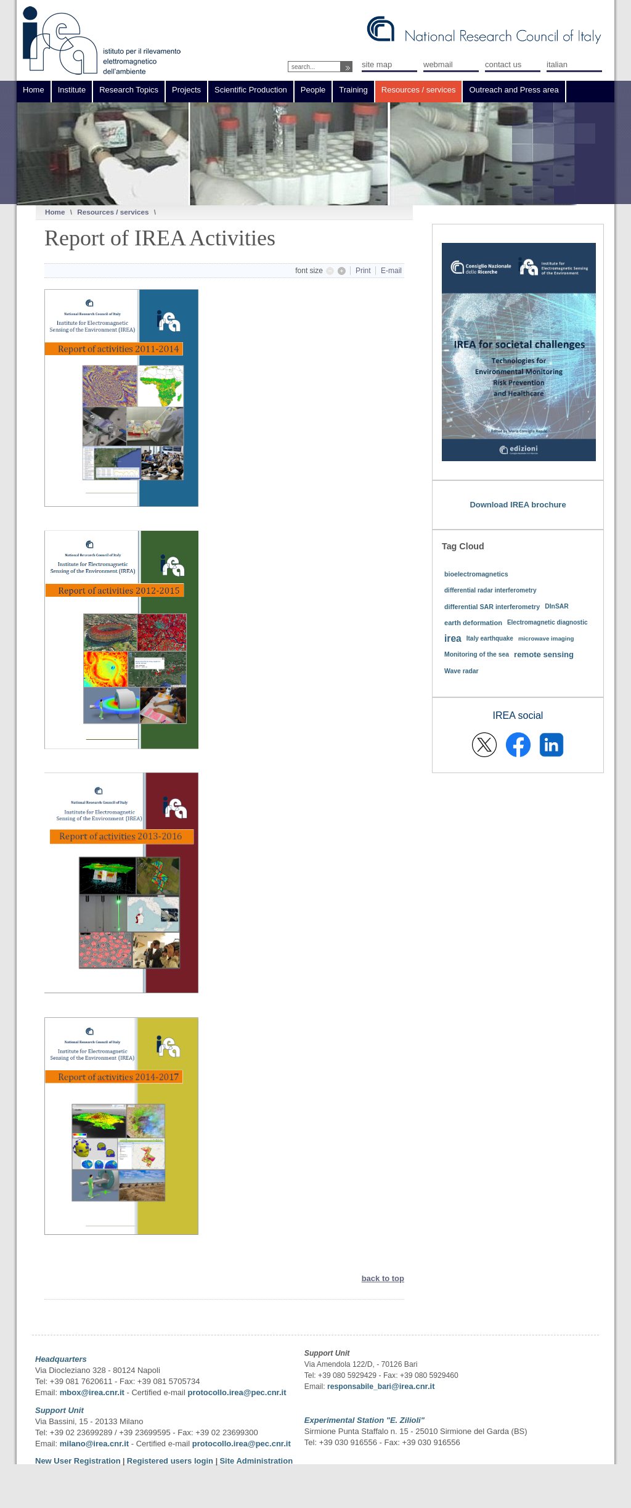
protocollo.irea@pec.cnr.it (236, 1392)
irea (453, 638)
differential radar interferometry (490, 590)
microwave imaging (546, 638)
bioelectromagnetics (476, 574)
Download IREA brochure (518, 504)
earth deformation (473, 622)
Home (55, 212)
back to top (383, 1278)
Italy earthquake (489, 638)
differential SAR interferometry (492, 606)
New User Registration (78, 1460)
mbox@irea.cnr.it (92, 1392)
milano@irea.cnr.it (94, 1443)
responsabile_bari (359, 1386)
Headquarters (61, 1359)
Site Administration (256, 1460)
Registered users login (171, 1460)
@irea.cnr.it (412, 1386)
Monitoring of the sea (476, 654)
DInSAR (557, 606)
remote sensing (544, 654)
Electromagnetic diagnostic (547, 622)
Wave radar (461, 671)
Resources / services (113, 212)
